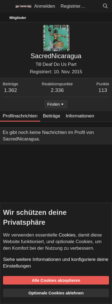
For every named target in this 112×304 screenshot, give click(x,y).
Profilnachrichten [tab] (20, 116)
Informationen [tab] (80, 116)
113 (102, 90)
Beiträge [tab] (51, 116)
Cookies (67, 235)
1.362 (10, 90)
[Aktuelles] (93, 6)
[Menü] (7, 6)
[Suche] (105, 6)
